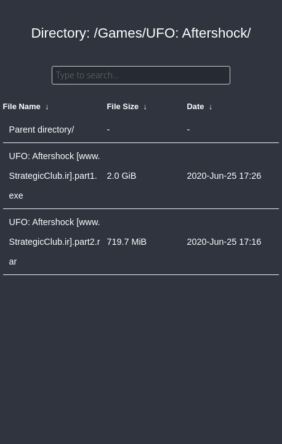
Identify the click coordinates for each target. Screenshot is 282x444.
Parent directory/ (42, 129)
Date (195, 106)
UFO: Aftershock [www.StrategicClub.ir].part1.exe (54, 175)
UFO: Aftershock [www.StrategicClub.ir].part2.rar (54, 241)
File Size (123, 106)
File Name (22, 106)
